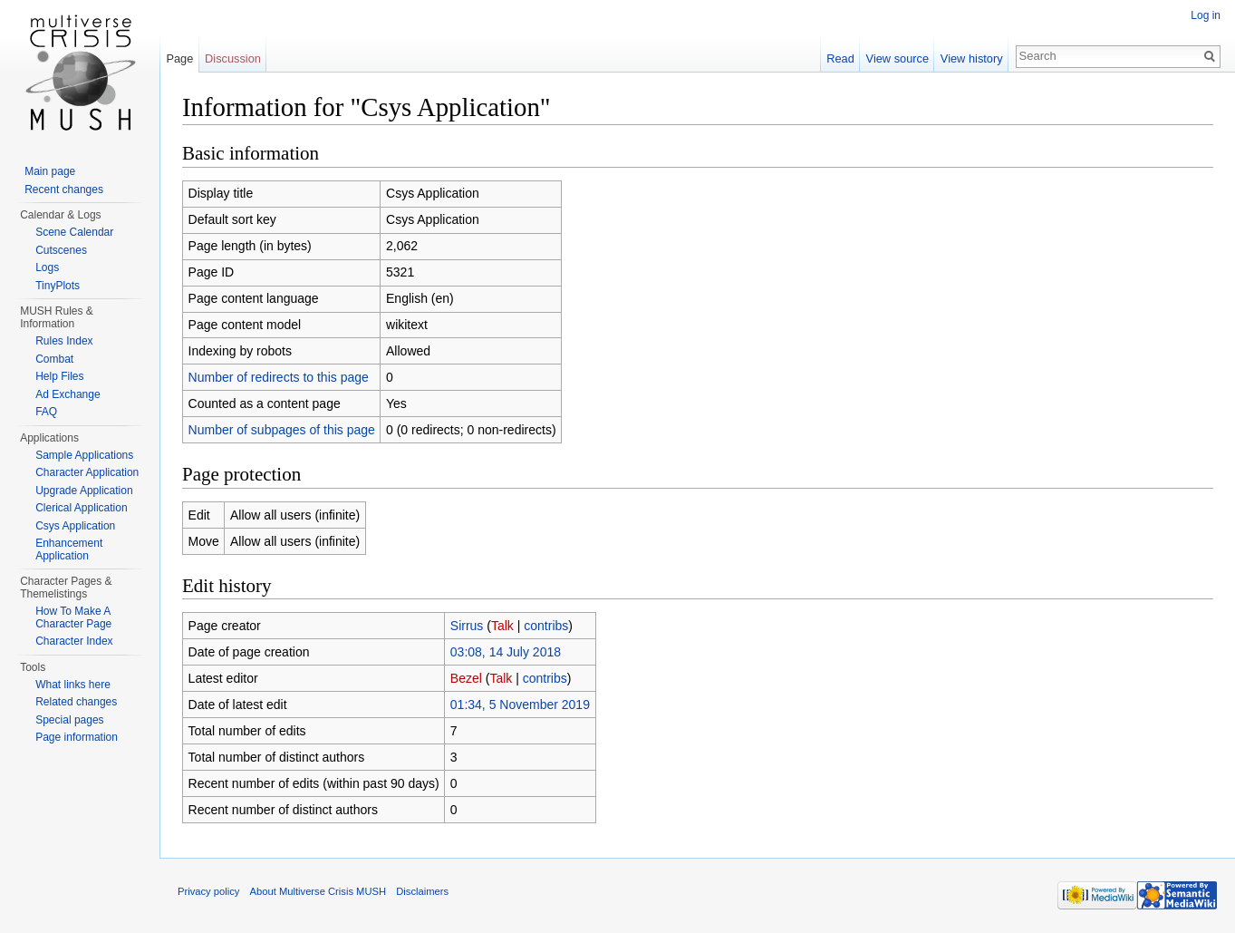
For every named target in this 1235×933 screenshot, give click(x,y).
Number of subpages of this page (281, 430)
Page (179, 58)
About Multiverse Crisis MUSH (318, 891)
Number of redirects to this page (278, 377)
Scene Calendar (74, 232)
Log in (1206, 15)
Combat (54, 359)
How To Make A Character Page (73, 617)
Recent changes (63, 189)
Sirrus (467, 625)
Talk (502, 625)
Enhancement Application (68, 549)
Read (840, 58)
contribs (546, 625)
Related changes (76, 701)
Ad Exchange (67, 394)
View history (972, 58)
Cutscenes (61, 250)
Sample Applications (84, 455)
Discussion (233, 58)
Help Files (59, 376)
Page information (76, 737)
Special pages (69, 720)
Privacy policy (208, 891)
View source (897, 58)
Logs (47, 267)
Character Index (73, 641)
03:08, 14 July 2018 (505, 652)
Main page (49, 171)
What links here (73, 684)
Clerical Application (81, 507)
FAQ (46, 411)
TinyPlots (57, 285)
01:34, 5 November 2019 (520, 704)
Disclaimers (422, 891)
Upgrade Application (83, 490)
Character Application (87, 472)
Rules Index (63, 341)
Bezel (466, 678)
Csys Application (75, 526)
